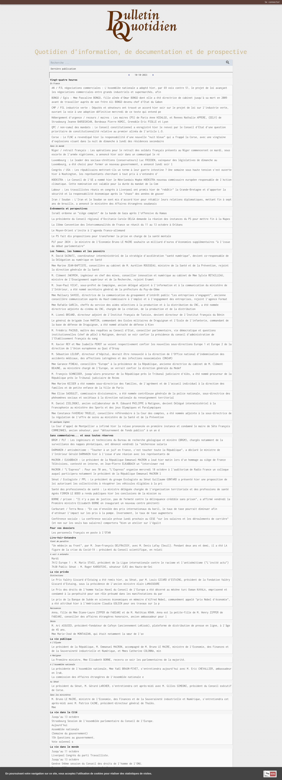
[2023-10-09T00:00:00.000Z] (129, 75)
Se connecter (272, 2)
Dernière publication (63, 68)
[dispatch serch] (228, 62)
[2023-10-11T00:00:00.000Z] (153, 75)
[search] (141, 63)
